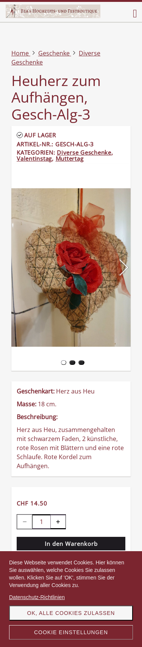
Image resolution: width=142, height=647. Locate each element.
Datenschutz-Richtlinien (37, 597)
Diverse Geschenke (84, 152)
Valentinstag (34, 158)
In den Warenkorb (71, 543)
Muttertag (70, 158)
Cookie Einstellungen (71, 632)
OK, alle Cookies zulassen (71, 613)
